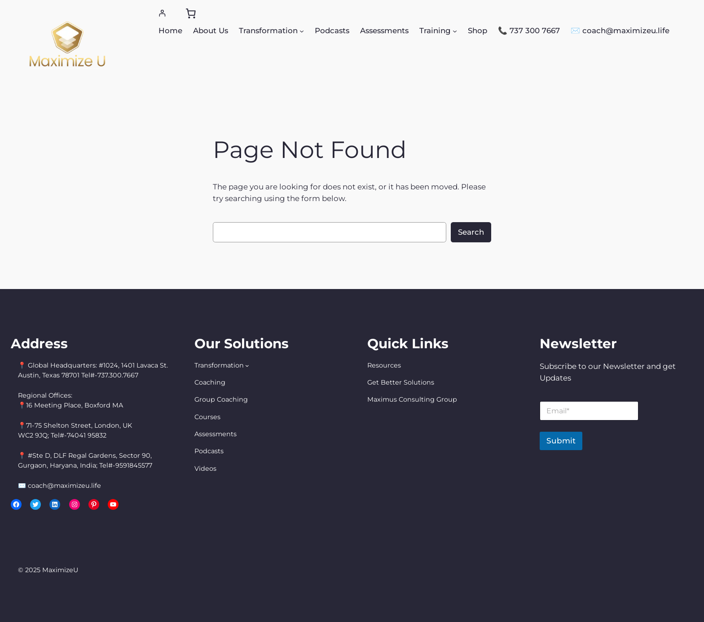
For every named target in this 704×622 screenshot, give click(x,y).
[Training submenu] (455, 30)
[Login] (162, 13)
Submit (561, 440)
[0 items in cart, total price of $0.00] (190, 13)
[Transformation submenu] (301, 30)
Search (471, 232)
